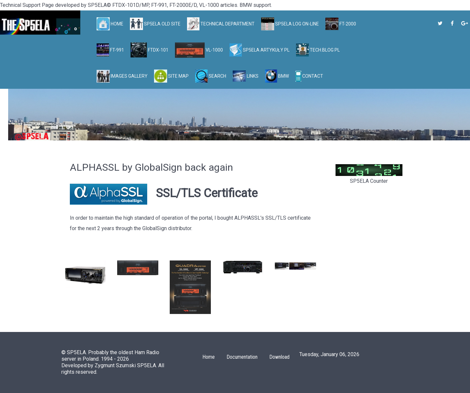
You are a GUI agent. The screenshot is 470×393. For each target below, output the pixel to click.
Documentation (242, 357)
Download (279, 357)
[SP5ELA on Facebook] (453, 23)
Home (208, 357)
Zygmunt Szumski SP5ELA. (126, 365)
